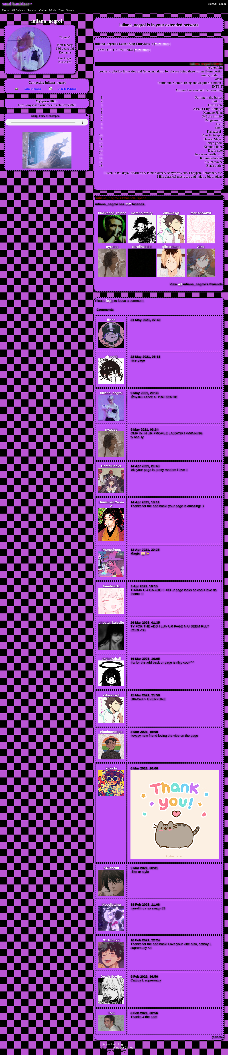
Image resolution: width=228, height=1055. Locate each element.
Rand (32, 10)
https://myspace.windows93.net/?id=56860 (46, 105)
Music (53, 10)
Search (70, 10)
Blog (61, 10)
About (106, 1045)
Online (43, 10)
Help (114, 1045)
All (18, 10)
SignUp (212, 3)
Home (5, 10)
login (109, 301)
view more (162, 43)
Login (222, 3)
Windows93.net (123, 1048)
